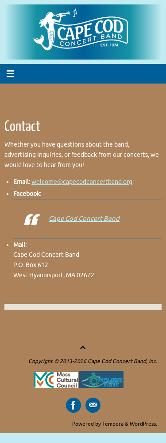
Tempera (113, 423)
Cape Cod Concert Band (84, 219)
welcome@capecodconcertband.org (81, 182)
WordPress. (143, 423)
